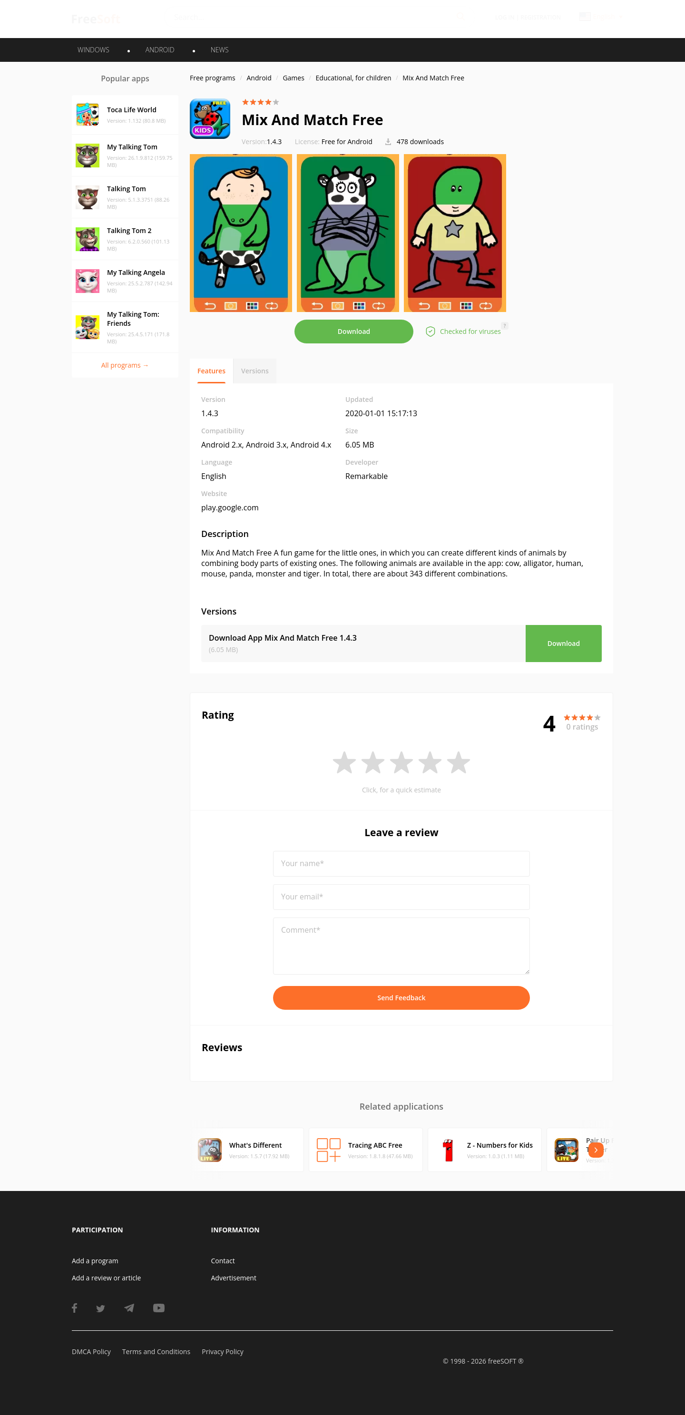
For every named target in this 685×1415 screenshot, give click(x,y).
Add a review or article (106, 1277)
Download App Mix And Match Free (283, 638)
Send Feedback (401, 997)
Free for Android (347, 141)
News (220, 49)
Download (354, 331)
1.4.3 (262, 141)
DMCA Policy (91, 1351)
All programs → (125, 365)
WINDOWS (93, 49)
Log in (505, 17)
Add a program (95, 1260)
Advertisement (233, 1277)
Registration (540, 17)
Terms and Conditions (156, 1351)
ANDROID (160, 49)
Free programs (212, 77)
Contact (223, 1260)
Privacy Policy (222, 1351)
